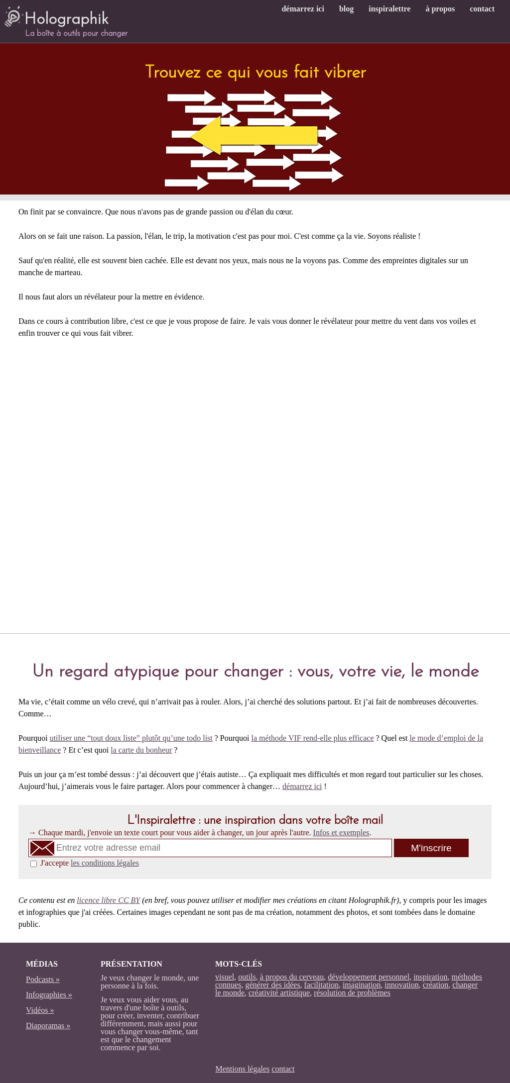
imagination (362, 985)
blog (346, 8)
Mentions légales (242, 1069)
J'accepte (89, 863)
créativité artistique (279, 992)
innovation (401, 985)
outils (247, 977)
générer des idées (272, 985)
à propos (440, 8)
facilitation (321, 985)
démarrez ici (302, 8)
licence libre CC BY (108, 900)
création (436, 985)
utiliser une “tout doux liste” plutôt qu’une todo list (131, 738)
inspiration (430, 977)
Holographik (56, 15)
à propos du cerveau (292, 977)
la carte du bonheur (141, 750)
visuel (224, 977)
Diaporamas (45, 1025)
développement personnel (368, 977)
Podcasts (40, 979)
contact (482, 8)
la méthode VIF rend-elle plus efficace (313, 738)
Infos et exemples (341, 832)
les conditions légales (105, 863)
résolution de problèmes (352, 992)
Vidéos (37, 1010)
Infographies (46, 994)
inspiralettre (389, 8)
